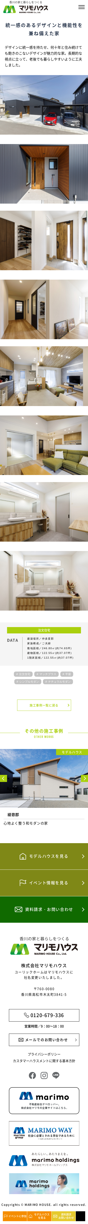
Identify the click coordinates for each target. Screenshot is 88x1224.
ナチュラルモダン (59, 681)
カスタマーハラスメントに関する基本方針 (44, 1060)
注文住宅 (24, 674)
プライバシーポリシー (44, 1054)
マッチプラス (47, 674)
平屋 (68, 674)
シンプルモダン (29, 681)
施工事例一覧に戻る (44, 705)
